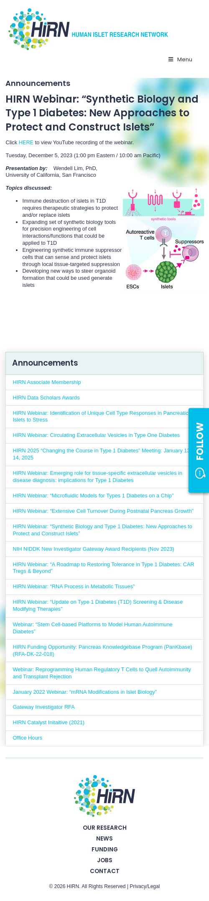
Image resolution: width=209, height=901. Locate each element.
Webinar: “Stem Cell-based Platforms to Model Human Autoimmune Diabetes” (92, 628)
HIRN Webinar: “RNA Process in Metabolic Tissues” (74, 586)
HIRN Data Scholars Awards (46, 397)
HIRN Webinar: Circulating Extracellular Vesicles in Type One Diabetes (96, 435)
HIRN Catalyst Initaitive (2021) (48, 722)
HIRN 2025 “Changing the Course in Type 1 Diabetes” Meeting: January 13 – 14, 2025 (103, 454)
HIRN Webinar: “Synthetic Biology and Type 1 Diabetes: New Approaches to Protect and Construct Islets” (102, 530)
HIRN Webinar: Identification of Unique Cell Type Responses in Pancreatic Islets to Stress (100, 416)
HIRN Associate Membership (47, 382)
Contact (105, 871)
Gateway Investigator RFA (43, 707)
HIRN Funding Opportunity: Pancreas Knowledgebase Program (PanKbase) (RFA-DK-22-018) (102, 650)
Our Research (105, 828)
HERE (26, 142)
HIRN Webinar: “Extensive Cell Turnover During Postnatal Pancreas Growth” (103, 511)
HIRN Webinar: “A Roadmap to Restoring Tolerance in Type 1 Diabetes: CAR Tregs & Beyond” (103, 568)
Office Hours (27, 738)
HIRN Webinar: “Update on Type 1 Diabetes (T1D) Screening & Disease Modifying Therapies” (98, 605)
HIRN (73, 886)
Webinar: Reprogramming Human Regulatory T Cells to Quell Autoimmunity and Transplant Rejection (102, 673)
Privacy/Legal (145, 886)
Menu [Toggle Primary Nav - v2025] (179, 59)
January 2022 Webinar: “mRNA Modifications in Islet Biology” (85, 692)
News (104, 839)
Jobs (104, 860)
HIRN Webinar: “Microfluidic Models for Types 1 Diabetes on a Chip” (93, 495)
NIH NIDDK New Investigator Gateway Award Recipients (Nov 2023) (93, 549)
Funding (105, 849)
